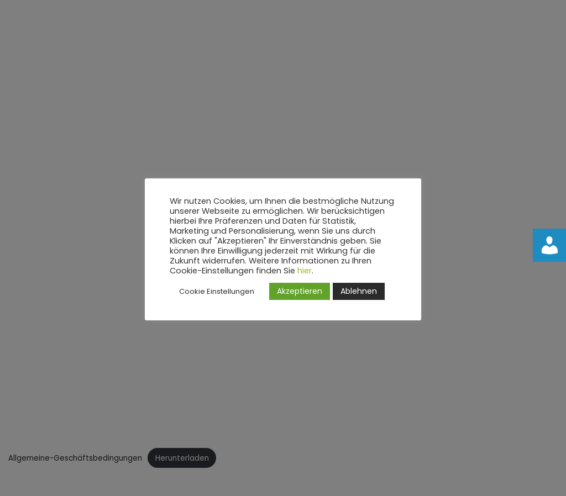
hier (304, 271)
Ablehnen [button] (358, 291)
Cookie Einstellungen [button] (216, 291)
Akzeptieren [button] (299, 291)
